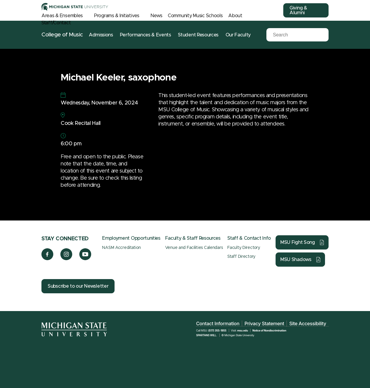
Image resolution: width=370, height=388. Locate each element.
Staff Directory (241, 257)
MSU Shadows (295, 259)
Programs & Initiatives (116, 15)
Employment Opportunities (131, 238)
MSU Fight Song (297, 242)
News (156, 15)
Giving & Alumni (298, 10)
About (235, 15)
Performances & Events (145, 35)
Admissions (101, 35)
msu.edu (242, 330)
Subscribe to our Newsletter (78, 286)
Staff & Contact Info (249, 238)
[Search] (293, 35)
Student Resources (198, 35)
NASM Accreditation (121, 248)
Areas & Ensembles (62, 15)
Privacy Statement (264, 323)
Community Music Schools (195, 15)
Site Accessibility (307, 323)
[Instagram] (66, 258)
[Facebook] (47, 258)
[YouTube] (85, 258)
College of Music (62, 35)
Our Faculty (238, 35)
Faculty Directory (243, 248)
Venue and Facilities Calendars (194, 248)
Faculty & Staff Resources (193, 238)
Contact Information (217, 323)
